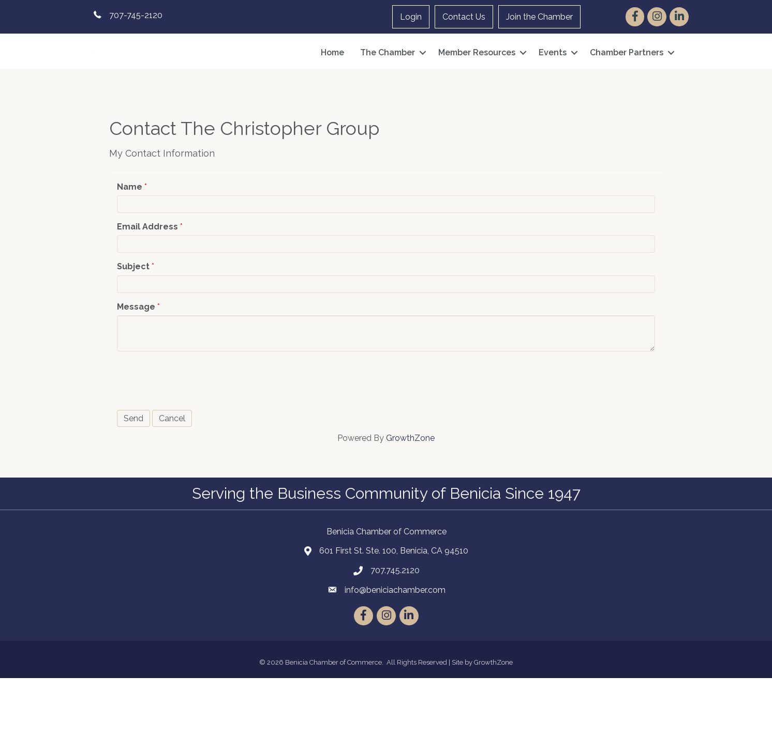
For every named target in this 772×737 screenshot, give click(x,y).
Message (136, 365)
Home (332, 82)
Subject (133, 325)
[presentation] (195, 438)
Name (129, 246)
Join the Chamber (539, 17)
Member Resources (476, 82)
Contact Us (463, 17)
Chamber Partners (626, 82)
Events (553, 82)
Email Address (147, 285)
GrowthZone (410, 497)
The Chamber (387, 82)
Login (411, 17)
